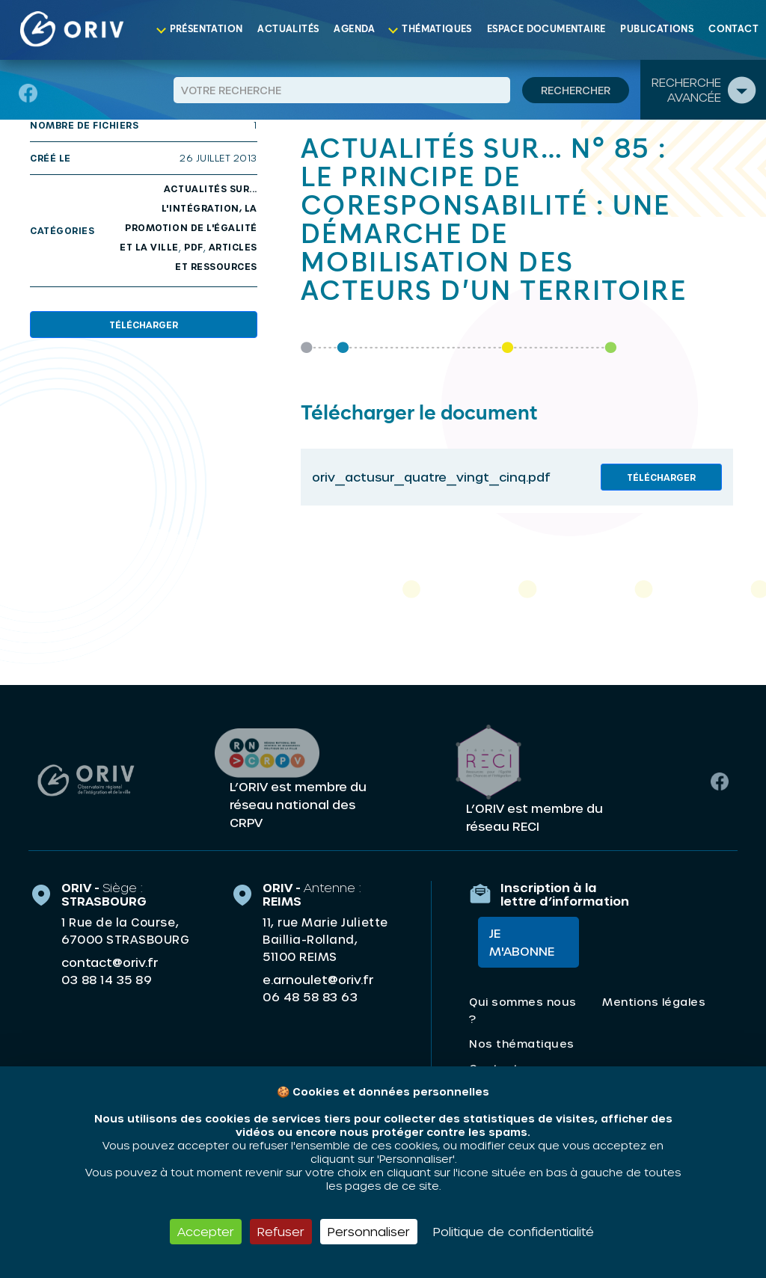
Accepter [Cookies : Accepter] (205, 1231)
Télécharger (143, 324)
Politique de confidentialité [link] (513, 1231)
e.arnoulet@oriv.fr (318, 977)
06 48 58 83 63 (310, 994)
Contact (733, 29)
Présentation (206, 29)
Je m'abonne (512, 945)
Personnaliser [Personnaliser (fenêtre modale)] (369, 1231)
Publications (656, 29)
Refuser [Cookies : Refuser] (280, 1231)
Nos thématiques (521, 1046)
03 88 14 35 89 (106, 977)
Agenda (354, 29)
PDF (193, 247)
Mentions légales (653, 1004)
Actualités (288, 29)
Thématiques (436, 29)
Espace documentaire (546, 29)
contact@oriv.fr (109, 960)
